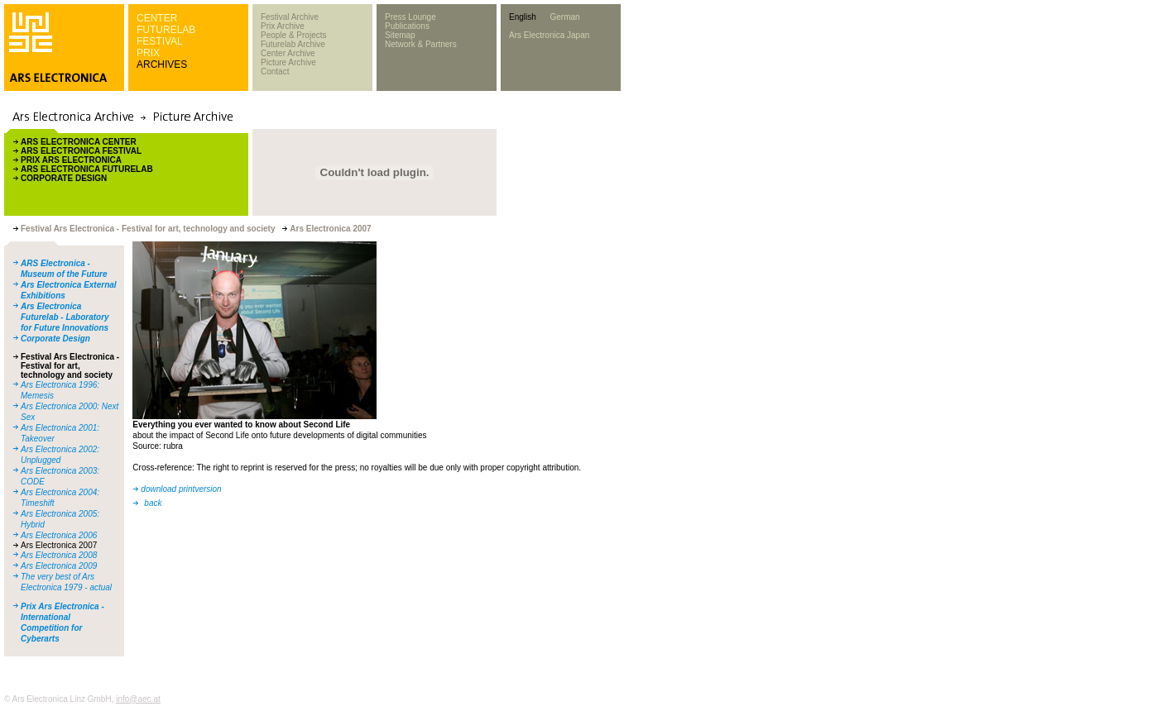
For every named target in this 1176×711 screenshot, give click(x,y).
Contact (275, 71)
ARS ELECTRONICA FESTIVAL (81, 150)
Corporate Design (55, 338)
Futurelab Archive (293, 44)
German (564, 16)
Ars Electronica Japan (549, 35)
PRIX (148, 53)
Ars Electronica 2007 (59, 545)
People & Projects (294, 35)
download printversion (181, 489)
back (152, 503)
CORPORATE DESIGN (64, 178)
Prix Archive (283, 26)
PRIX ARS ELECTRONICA (71, 160)
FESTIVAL (160, 41)
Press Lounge (410, 16)
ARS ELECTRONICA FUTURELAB (87, 169)
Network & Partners (421, 44)
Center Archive (288, 53)
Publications (407, 26)
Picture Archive (288, 62)
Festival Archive (290, 16)
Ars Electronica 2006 (59, 535)
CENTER (157, 18)
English (522, 16)
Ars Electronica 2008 (59, 555)
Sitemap (400, 35)
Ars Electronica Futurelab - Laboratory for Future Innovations (65, 317)
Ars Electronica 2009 (59, 565)
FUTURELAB (166, 30)
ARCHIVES (162, 64)
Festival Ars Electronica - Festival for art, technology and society (70, 365)
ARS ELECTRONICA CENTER (79, 141)
